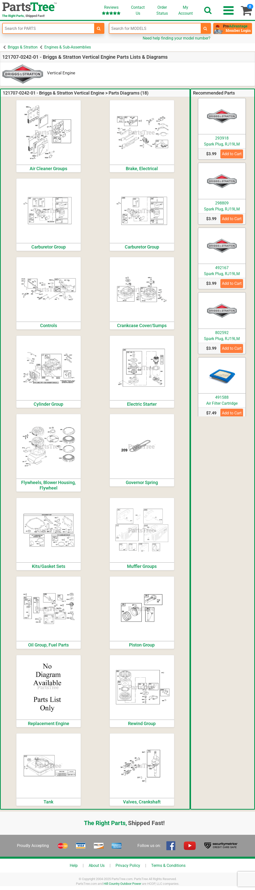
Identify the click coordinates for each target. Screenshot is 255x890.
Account (185, 10)
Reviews (111, 10)
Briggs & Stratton (23, 47)
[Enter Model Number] (155, 28)
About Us (97, 865)
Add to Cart (232, 153)
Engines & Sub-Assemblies (67, 47)
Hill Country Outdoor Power (122, 884)
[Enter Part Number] (48, 28)
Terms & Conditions (168, 865)
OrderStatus (162, 10)
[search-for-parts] (99, 28)
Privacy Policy (128, 865)
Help (74, 865)
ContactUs (138, 10)
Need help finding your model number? (176, 38)
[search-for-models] (205, 28)
